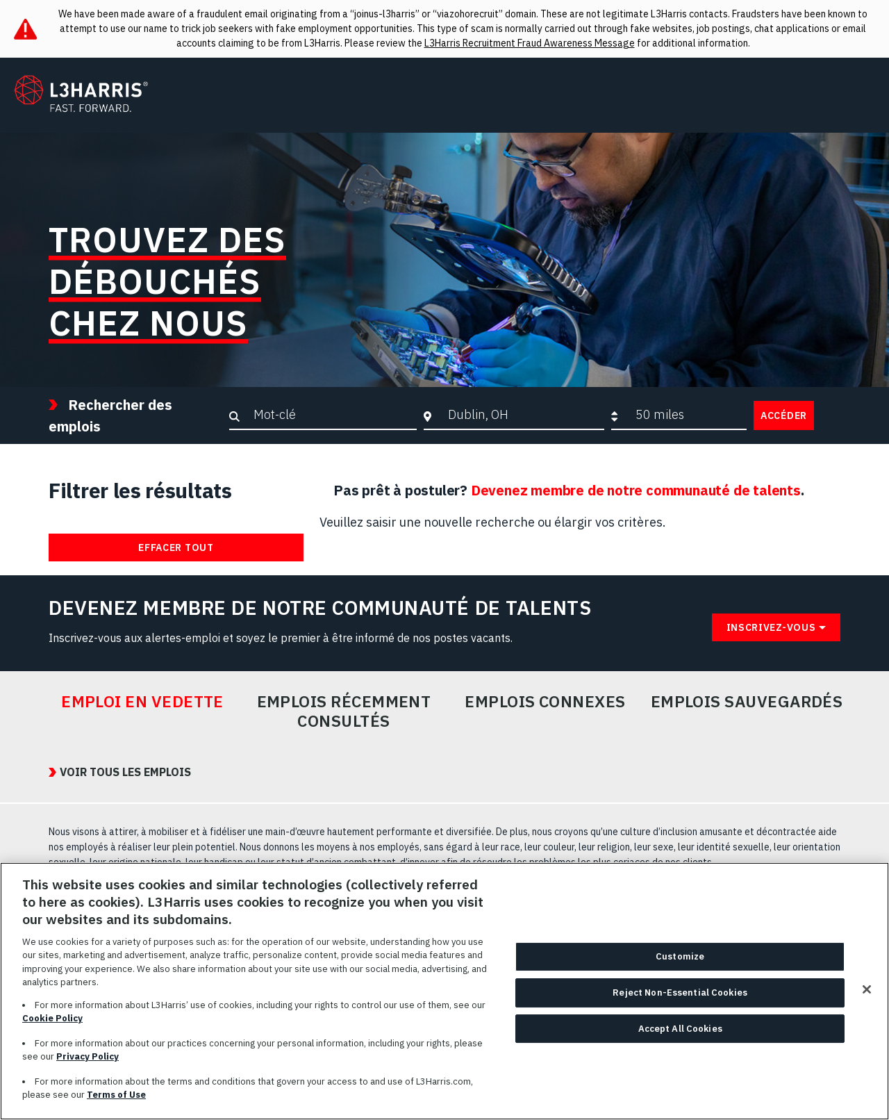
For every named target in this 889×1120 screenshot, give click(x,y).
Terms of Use (116, 1095)
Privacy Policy (87, 1056)
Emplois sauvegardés (747, 701)
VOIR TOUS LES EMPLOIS (125, 772)
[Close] (866, 989)
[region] (444, 991)
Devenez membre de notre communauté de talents (636, 490)
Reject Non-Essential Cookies (680, 992)
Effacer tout (175, 547)
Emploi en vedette (142, 701)
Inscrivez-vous (771, 627)
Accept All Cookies (680, 1029)
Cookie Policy (52, 1018)
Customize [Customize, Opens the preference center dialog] (680, 957)
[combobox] (522, 415)
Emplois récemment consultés (344, 711)
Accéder (784, 415)
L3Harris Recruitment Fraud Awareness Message (529, 43)
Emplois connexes (545, 701)
